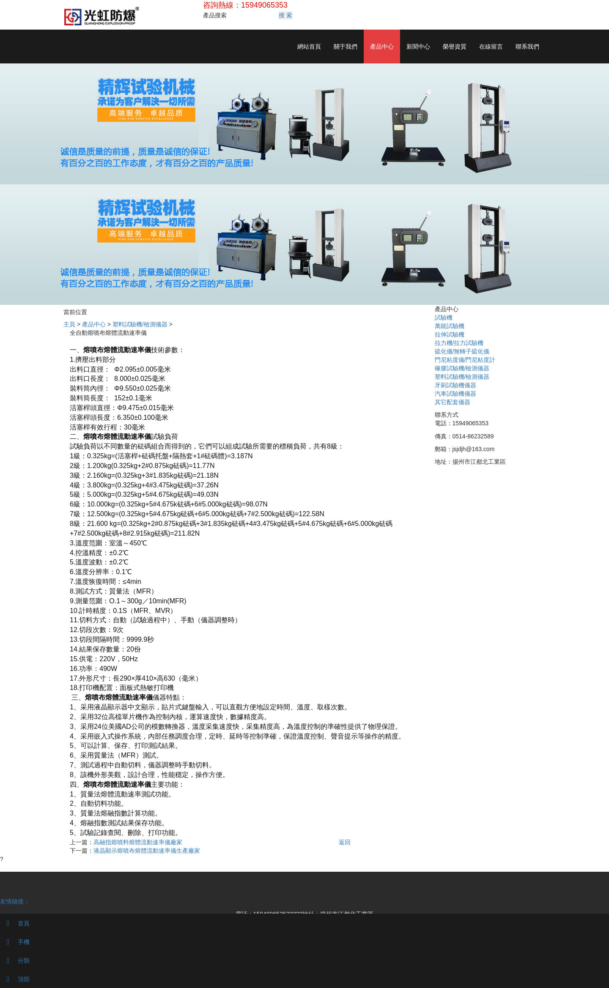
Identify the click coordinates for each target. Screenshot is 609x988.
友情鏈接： (15, 901)
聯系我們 (527, 46)
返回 (345, 842)
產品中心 (382, 46)
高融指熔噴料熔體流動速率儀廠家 (137, 842)
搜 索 (285, 15)
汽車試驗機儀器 (455, 393)
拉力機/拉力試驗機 (459, 342)
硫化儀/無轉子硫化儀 (462, 351)
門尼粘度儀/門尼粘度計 (465, 359)
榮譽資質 (454, 46)
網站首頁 (309, 46)
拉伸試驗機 (449, 334)
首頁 (15, 923)
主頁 (69, 324)
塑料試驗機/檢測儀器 (139, 324)
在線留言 (491, 46)
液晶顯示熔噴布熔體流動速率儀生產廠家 (146, 850)
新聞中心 (418, 46)
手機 (15, 942)
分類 (15, 960)
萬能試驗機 (449, 326)
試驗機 (444, 317)
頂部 (15, 979)
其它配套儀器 (452, 402)
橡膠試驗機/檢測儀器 (462, 368)
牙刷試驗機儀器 (455, 385)
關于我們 (345, 46)
